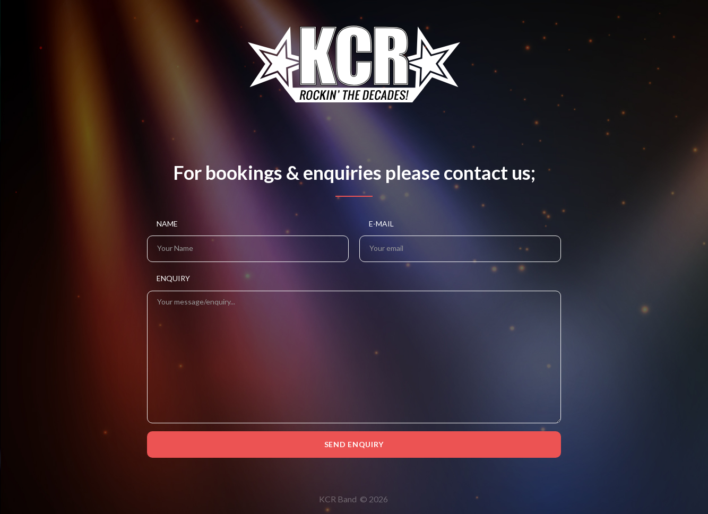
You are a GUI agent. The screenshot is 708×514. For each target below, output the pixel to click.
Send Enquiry (354, 444)
